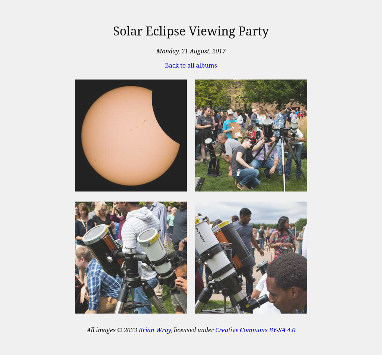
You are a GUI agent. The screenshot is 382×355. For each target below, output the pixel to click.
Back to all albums (191, 65)
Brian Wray (155, 330)
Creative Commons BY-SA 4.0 (255, 330)
